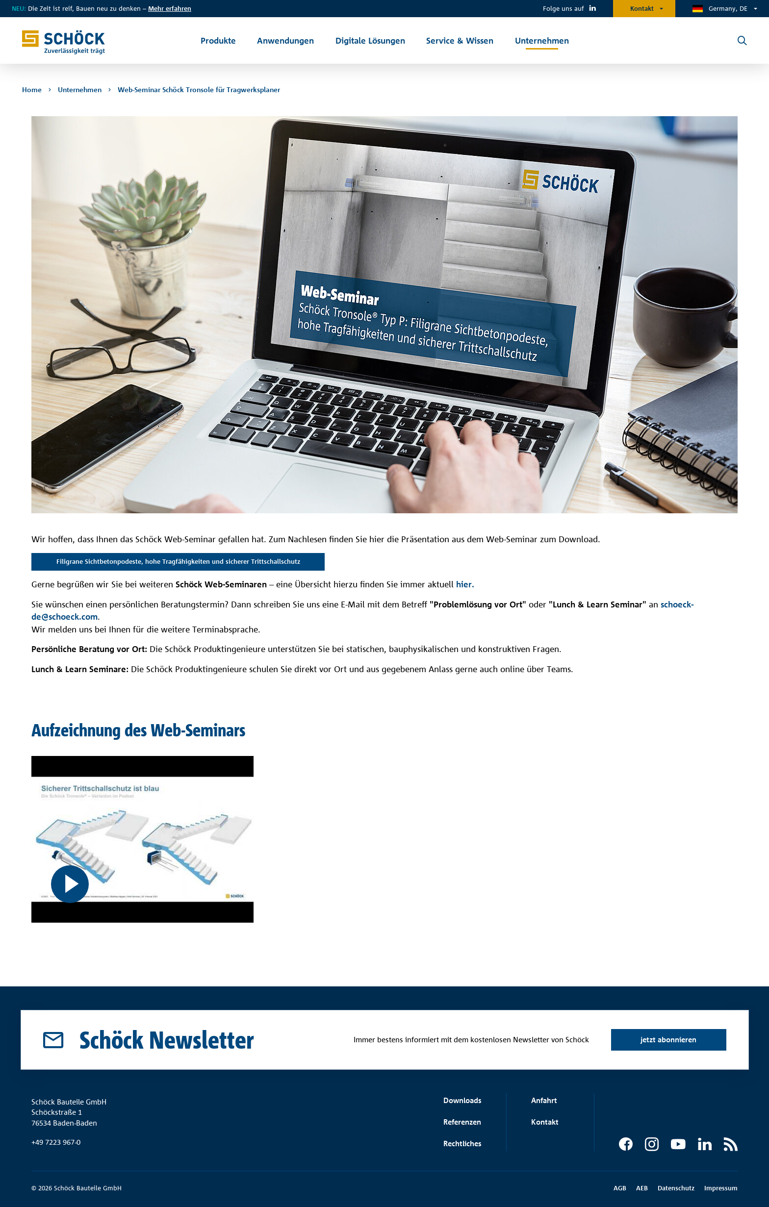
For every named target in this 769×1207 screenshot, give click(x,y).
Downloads (462, 1100)
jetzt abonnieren (668, 1039)
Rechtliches (462, 1143)
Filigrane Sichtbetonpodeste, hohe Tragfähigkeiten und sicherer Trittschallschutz (178, 561)
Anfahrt (544, 1100)
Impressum (721, 1188)
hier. (466, 584)
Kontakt (642, 8)
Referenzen (462, 1122)
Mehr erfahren (169, 8)
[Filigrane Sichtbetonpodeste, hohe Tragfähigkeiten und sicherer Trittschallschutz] (142, 839)
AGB (620, 1188)
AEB (642, 1188)
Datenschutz (676, 1188)
